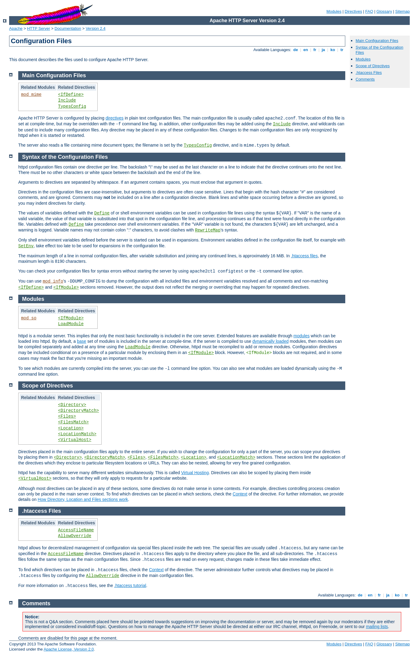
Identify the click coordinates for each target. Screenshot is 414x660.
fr (315, 49)
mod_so (28, 318)
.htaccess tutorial (130, 585)
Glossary (384, 11)
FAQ (369, 11)
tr (342, 49)
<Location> (71, 428)
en (305, 49)
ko (332, 49)
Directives (353, 11)
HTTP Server (38, 28)
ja (323, 49)
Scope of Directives (373, 66)
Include (67, 100)
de (295, 49)
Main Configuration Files (377, 40)
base (81, 341)
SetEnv (25, 246)
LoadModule (71, 323)
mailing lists (377, 626)
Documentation (67, 28)
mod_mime (31, 94)
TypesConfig (72, 106)
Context (240, 494)
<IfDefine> (71, 94)
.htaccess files (304, 255)
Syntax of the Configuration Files (65, 157)
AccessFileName (76, 530)
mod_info (53, 281)
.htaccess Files (369, 72)
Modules (333, 11)
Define (102, 213)
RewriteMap (208, 230)
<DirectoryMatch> (78, 410)
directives (115, 118)
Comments (365, 79)
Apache (16, 28)
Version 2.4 (96, 28)
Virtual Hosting (195, 472)
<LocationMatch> (77, 434)
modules (302, 335)
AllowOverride (74, 535)
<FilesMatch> (73, 422)
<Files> (67, 416)
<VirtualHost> (74, 439)
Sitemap (402, 11)
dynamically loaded (270, 341)
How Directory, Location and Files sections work (83, 499)
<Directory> (72, 404)
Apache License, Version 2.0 (68, 649)
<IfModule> (66, 287)
